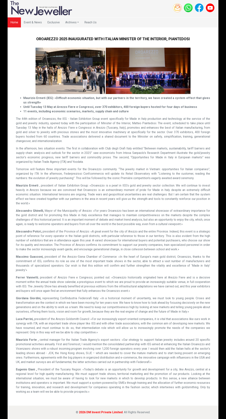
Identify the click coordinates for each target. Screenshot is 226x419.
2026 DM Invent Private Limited (101, 412)
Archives (71, 22)
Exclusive (53, 22)
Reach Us (90, 22)
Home (14, 22)
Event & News (33, 22)
